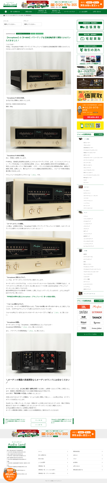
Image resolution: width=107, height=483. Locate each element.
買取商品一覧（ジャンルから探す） (47, 469)
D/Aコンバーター (87, 264)
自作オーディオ (87, 289)
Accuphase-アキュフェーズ (23, 33)
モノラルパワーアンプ (89, 246)
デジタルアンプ (87, 221)
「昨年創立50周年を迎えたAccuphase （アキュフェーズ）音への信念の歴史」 (31, 296)
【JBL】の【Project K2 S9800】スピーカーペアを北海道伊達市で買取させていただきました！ (15, 421)
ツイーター (86, 198)
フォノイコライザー (88, 274)
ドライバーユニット (88, 200)
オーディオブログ (69, 11)
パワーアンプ (40, 33)
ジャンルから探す (11, 15)
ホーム (40, 451)
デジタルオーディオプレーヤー (91, 150)
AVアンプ (86, 231)
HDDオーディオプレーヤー (90, 152)
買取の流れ (28, 11)
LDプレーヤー (87, 155)
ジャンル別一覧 (38, 424)
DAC (85, 261)
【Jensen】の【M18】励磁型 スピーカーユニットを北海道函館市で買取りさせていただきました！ (61, 421)
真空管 (85, 254)
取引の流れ (41, 458)
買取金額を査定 (93, 117)
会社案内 (75, 462)
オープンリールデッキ (89, 160)
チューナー (86, 182)
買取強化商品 (76, 451)
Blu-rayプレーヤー (88, 177)
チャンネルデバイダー (89, 241)
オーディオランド (58, 480)
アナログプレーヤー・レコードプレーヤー (93, 157)
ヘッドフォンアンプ (88, 243)
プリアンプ (86, 228)
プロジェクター (87, 145)
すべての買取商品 (99, 134)
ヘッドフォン (87, 203)
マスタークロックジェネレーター (91, 271)
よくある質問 (83, 11)
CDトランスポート (88, 165)
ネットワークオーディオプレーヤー (92, 175)
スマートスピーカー (88, 208)
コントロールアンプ (88, 238)
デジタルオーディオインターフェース (92, 269)
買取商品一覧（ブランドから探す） (47, 473)
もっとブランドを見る (90, 334)
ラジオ (85, 180)
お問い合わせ (97, 11)
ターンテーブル (87, 162)
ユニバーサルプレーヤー (89, 170)
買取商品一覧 (42, 11)
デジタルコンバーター (89, 266)
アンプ (32, 33)
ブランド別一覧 (38, 420)
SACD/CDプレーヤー (88, 147)
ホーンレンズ (87, 205)
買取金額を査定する (78, 469)
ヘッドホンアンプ (88, 223)
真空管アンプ (87, 236)
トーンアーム (87, 286)
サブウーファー (87, 193)
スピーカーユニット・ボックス (91, 195)
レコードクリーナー (88, 284)
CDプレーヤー (87, 142)
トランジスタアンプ (88, 218)
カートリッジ (87, 281)
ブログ (74, 458)
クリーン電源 (87, 279)
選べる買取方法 (15, 11)
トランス (86, 216)
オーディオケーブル (88, 256)
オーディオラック (88, 259)
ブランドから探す (19, 15)
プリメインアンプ (88, 233)
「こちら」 (33, 175)
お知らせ (75, 455)
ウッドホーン (87, 190)
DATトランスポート (88, 172)
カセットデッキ (87, 167)
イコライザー (87, 276)
